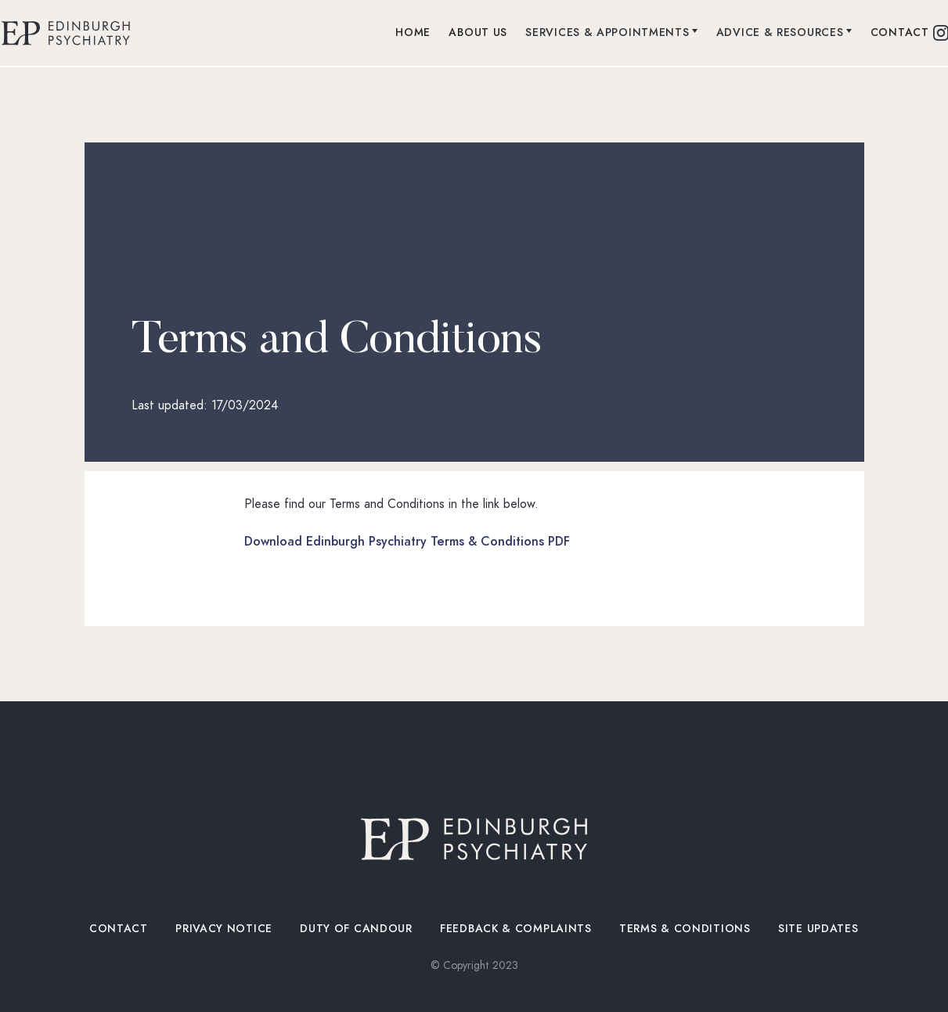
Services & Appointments (607, 32)
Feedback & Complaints (516, 928)
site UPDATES (819, 928)
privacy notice (224, 928)
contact (899, 32)
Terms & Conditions (685, 928)
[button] (611, 32)
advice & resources (780, 32)
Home (413, 32)
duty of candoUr (357, 928)
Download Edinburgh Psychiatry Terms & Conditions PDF (407, 541)
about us (478, 32)
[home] (66, 33)
